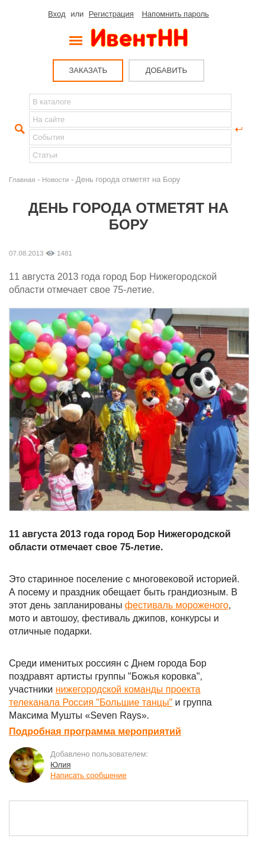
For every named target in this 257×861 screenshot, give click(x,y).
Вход (56, 13)
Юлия (60, 764)
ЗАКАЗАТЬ (88, 70)
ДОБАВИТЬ (166, 70)
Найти (18, 129)
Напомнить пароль (175, 13)
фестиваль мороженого (177, 605)
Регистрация (111, 13)
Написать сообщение (88, 775)
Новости (55, 179)
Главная (22, 179)
